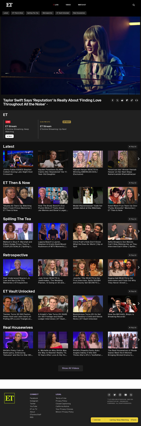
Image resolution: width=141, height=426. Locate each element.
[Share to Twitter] (117, 100)
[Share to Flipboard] (127, 100)
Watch (9, 136)
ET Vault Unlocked (63, 13)
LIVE (56, 5)
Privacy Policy (61, 401)
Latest (6, 13)
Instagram (34, 401)
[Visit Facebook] (109, 395)
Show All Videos (70, 368)
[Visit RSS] (131, 395)
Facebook (34, 398)
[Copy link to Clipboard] (132, 100)
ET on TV (33, 409)
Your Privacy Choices (64, 409)
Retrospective (47, 13)
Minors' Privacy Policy (65, 412)
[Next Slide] (138, 160)
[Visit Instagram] (120, 395)
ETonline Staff (35, 414)
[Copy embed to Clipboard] (137, 100)
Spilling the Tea (32, 13)
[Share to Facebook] (113, 100)
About (32, 412)
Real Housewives (79, 13)
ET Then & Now (17, 13)
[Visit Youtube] (125, 395)
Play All (132, 147)
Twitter (33, 403)
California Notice (62, 406)
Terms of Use (61, 398)
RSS (31, 417)
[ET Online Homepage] (9, 5)
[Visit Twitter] (114, 395)
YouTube (33, 406)
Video (68, 5)
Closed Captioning (63, 403)
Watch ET (82, 5)
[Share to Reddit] (122, 100)
